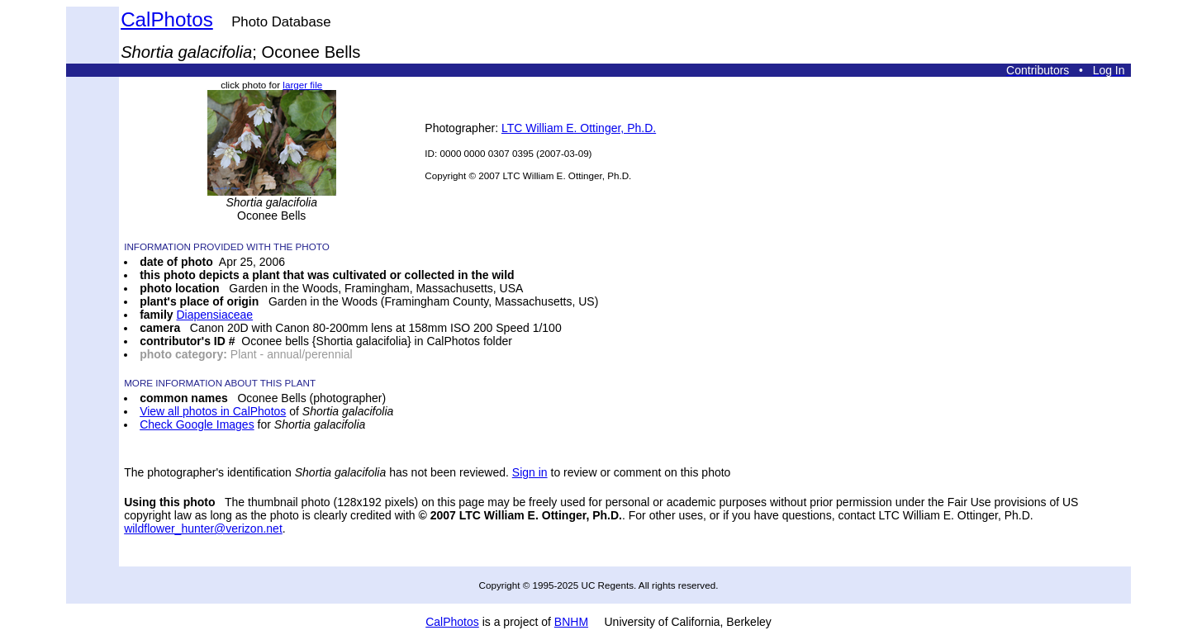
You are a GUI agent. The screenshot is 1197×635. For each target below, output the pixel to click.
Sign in (530, 472)
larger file (302, 84)
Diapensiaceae (215, 314)
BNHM (571, 621)
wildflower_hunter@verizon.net (203, 528)
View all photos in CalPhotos (213, 411)
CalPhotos (167, 19)
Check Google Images (197, 424)
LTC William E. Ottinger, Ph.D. (578, 128)
